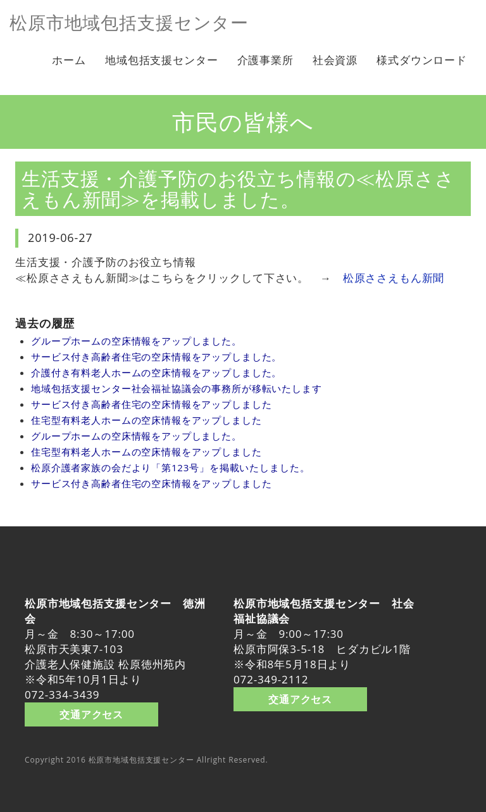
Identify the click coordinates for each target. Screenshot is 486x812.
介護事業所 (265, 60)
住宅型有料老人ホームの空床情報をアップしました (146, 420)
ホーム (69, 60)
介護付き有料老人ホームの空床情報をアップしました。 (156, 372)
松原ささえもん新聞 (394, 277)
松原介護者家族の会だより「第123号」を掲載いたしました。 (170, 467)
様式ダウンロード (422, 60)
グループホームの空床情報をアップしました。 (136, 340)
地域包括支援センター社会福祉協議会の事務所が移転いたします (176, 388)
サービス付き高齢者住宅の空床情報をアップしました (151, 404)
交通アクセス (91, 714)
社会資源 (335, 60)
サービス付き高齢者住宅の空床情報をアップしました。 (156, 356)
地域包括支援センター (161, 60)
